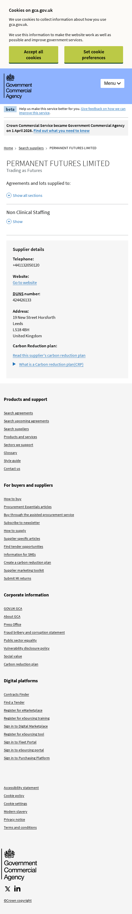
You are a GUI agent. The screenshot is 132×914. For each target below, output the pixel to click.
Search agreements (18, 413)
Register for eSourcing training (27, 718)
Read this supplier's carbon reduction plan (49, 355)
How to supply (15, 530)
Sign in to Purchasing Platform (27, 758)
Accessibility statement (21, 787)
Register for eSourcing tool (24, 734)
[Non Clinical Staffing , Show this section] (67, 217)
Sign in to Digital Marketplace (26, 726)
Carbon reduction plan (21, 664)
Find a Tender (14, 702)
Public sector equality (20, 640)
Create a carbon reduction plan (27, 562)
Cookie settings (15, 803)
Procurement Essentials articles (28, 506)
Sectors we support (18, 444)
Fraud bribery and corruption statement (34, 632)
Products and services (20, 436)
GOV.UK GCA (13, 608)
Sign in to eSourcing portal (24, 750)
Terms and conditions (20, 827)
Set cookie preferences (93, 54)
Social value (13, 656)
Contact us (12, 468)
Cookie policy (14, 795)
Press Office (12, 624)
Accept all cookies (33, 54)
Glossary (10, 452)
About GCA (12, 616)
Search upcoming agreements (26, 421)
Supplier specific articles (22, 538)
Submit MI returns (17, 578)
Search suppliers (31, 148)
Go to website (25, 282)
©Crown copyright (18, 900)
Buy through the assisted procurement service (39, 514)
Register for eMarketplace (23, 710)
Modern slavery (15, 811)
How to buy (12, 498)
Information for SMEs (20, 554)
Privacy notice (14, 819)
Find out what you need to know (61, 130)
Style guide (12, 460)
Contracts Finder (16, 694)
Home (8, 148)
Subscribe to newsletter (22, 522)
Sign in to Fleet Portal (20, 742)
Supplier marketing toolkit (24, 570)
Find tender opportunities (23, 546)
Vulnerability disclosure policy (27, 648)
